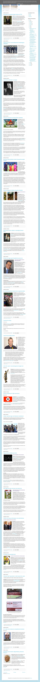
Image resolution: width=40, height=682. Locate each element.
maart (30, 63)
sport (8, 514)
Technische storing (7, 320)
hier (9, 446)
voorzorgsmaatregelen (22, 314)
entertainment (6, 287)
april (30, 62)
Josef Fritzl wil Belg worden (9, 335)
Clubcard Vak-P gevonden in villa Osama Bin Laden (14, 576)
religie (9, 670)
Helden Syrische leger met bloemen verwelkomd (13, 416)
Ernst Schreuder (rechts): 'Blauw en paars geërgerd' (10, 171)
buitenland (6, 76)
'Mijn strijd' (4, 108)
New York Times (13, 373)
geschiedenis (6, 412)
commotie (18, 396)
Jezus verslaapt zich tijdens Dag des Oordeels (13, 190)
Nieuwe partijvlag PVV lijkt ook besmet (11, 393)
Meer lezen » (4, 569)
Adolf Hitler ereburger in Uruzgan (10, 79)
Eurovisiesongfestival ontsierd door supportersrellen (14, 291)
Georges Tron (16, 55)
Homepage (14, 672)
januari (30, 65)
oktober (30, 22)
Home (3, 10)
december (30, 21)
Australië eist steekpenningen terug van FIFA (12, 14)
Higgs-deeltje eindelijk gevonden (10, 453)
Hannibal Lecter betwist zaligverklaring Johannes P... (32, 60)
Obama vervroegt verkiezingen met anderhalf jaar (13, 518)
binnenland (6, 625)
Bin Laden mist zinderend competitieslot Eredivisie (13, 629)
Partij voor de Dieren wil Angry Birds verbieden (13, 117)
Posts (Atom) (8, 673)
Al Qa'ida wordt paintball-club (9, 554)
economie (9, 254)
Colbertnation (30, 16)
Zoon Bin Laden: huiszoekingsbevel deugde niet (13, 366)
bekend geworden (19, 21)
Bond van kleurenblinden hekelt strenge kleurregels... (32, 36)
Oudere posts (23, 672)
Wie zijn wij (7, 10)
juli (29, 25)
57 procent (13, 533)
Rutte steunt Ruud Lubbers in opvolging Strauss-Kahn (32, 39)
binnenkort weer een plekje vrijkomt (9, 360)
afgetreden (12, 234)
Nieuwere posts (5, 672)
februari (30, 64)
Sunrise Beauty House (16, 310)
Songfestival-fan (20, 272)
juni (29, 26)
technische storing (9, 323)
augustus (30, 24)
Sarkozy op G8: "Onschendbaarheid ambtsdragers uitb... (32, 31)
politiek (9, 287)
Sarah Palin (8, 547)
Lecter (20, 660)
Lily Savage (23, 309)
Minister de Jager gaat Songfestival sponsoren (13, 258)
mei (29, 27)
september (30, 23)
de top (12, 68)
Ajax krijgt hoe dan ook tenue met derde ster (12, 488)
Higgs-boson (18, 458)
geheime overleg (7, 277)
